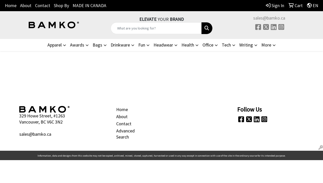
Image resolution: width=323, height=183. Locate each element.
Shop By (61, 5)
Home (10, 5)
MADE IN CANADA (89, 5)
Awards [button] (77, 45)
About (25, 5)
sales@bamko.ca (269, 18)
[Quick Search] (156, 28)
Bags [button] (97, 45)
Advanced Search (125, 134)
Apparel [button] (54, 45)
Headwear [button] (163, 45)
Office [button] (207, 45)
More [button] (266, 45)
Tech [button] (226, 45)
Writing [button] (246, 45)
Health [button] (187, 45)
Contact (42, 5)
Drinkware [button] (120, 45)
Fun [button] (141, 45)
